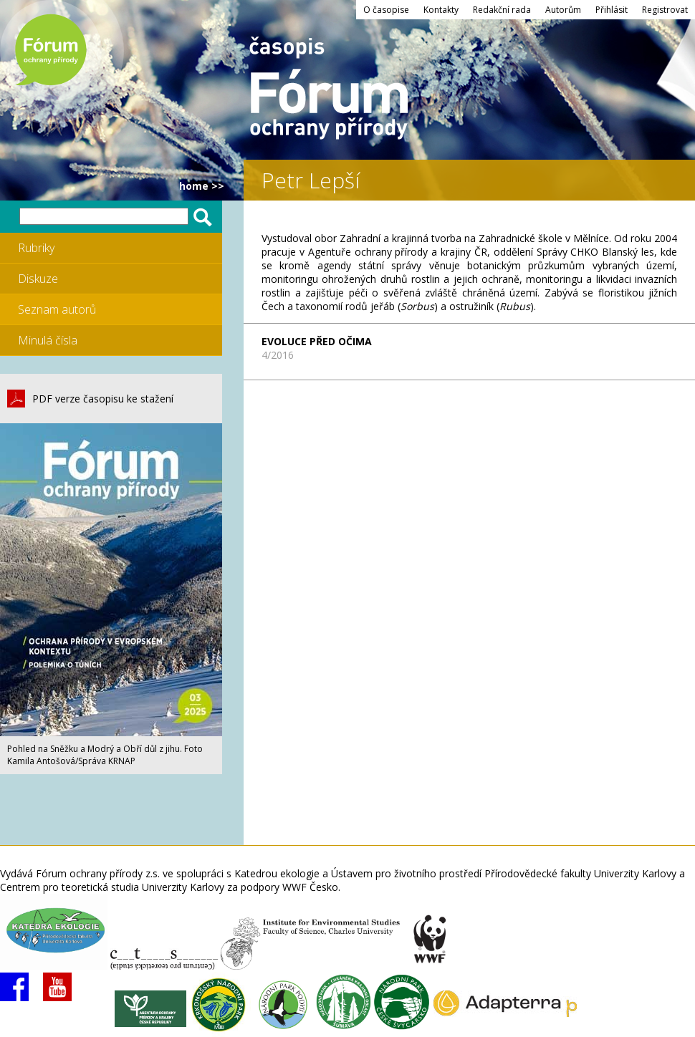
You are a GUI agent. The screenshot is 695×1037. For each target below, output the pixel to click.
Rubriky (36, 248)
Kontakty (441, 10)
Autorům (563, 10)
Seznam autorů (57, 309)
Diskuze (38, 278)
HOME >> (201, 186)
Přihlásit (611, 10)
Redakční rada (502, 10)
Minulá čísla (47, 340)
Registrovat (665, 10)
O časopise (386, 10)
